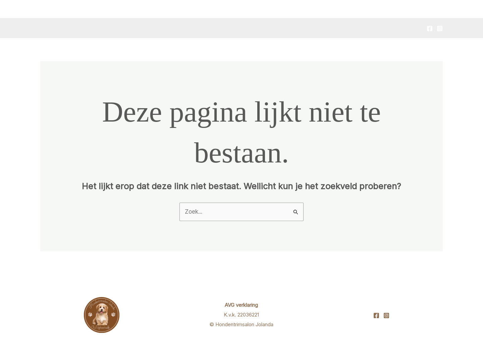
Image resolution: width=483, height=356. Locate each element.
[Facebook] (430, 28)
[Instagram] (440, 28)
